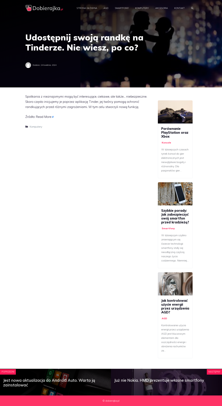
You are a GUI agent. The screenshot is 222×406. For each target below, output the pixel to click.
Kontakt (179, 8)
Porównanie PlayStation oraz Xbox (174, 132)
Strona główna (87, 8)
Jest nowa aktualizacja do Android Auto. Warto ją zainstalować (49, 382)
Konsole (166, 142)
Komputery (142, 8)
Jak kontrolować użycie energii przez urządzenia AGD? (175, 306)
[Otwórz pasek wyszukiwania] (192, 8)
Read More (43, 117)
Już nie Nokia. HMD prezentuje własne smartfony (159, 380)
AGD (106, 8)
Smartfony (122, 8)
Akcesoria (161, 8)
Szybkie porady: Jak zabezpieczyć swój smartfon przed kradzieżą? (175, 216)
